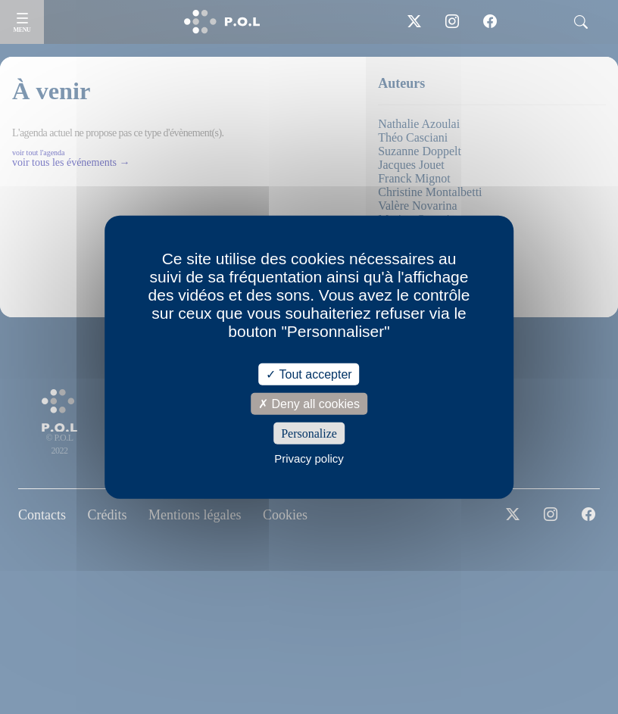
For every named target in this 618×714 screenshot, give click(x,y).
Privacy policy (309, 458)
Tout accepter (308, 373)
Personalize (309, 433)
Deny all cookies (309, 403)
